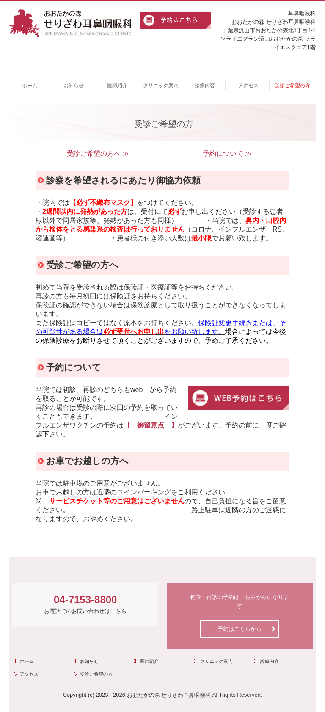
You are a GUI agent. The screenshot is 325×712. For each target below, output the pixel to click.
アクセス (248, 85)
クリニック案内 (161, 85)
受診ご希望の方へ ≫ (97, 153)
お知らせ (73, 85)
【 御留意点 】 (151, 425)
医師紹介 (117, 85)
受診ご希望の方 (292, 85)
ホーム (29, 85)
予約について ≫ (227, 153)
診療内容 (205, 85)
